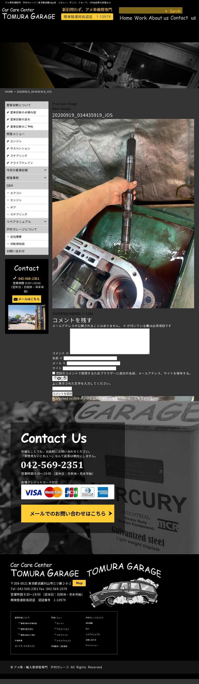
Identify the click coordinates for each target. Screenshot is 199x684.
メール (59, 368)
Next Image (61, 108)
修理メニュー (16, 134)
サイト (57, 373)
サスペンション (20, 148)
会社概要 (16, 237)
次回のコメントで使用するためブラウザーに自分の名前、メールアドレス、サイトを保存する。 (124, 378)
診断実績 (18, 645)
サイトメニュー (92, 650)
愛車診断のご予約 (21, 126)
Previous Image (64, 104)
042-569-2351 (28, 278)
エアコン (16, 193)
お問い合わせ (16, 251)
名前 (57, 363)
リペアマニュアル (93, 639)
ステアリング (19, 156)
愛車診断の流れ (20, 119)
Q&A (87, 633)
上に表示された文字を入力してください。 (82, 388)
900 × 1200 (84, 313)
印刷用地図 (17, 244)
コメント (60, 358)
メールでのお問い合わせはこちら (68, 518)
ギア (13, 207)
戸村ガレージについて (22, 229)
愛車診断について (19, 105)
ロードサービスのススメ (25, 651)
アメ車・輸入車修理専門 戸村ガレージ (41, 672)
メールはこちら (29, 299)
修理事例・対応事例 (59, 651)
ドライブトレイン (21, 163)
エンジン (16, 141)
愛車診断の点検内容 (23, 112)
